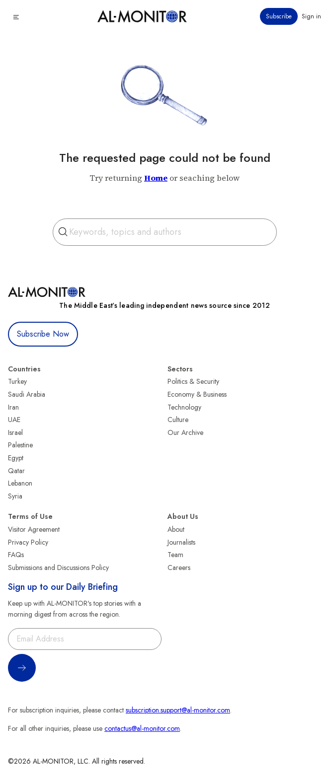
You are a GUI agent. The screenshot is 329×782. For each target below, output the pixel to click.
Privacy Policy (28, 542)
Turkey (17, 381)
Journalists (181, 542)
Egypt (15, 458)
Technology (184, 407)
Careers (178, 567)
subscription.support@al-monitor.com (178, 710)
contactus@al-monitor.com (142, 728)
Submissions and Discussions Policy (58, 567)
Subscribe (279, 16)
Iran (13, 407)
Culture (177, 420)
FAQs (16, 555)
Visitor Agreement (34, 529)
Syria (15, 496)
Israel (15, 432)
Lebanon (20, 483)
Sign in (311, 16)
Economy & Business (197, 394)
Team (175, 555)
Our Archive (185, 432)
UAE (14, 420)
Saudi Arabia (26, 394)
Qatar (16, 471)
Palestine (20, 445)
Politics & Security (193, 381)
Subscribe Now (43, 334)
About (175, 529)
